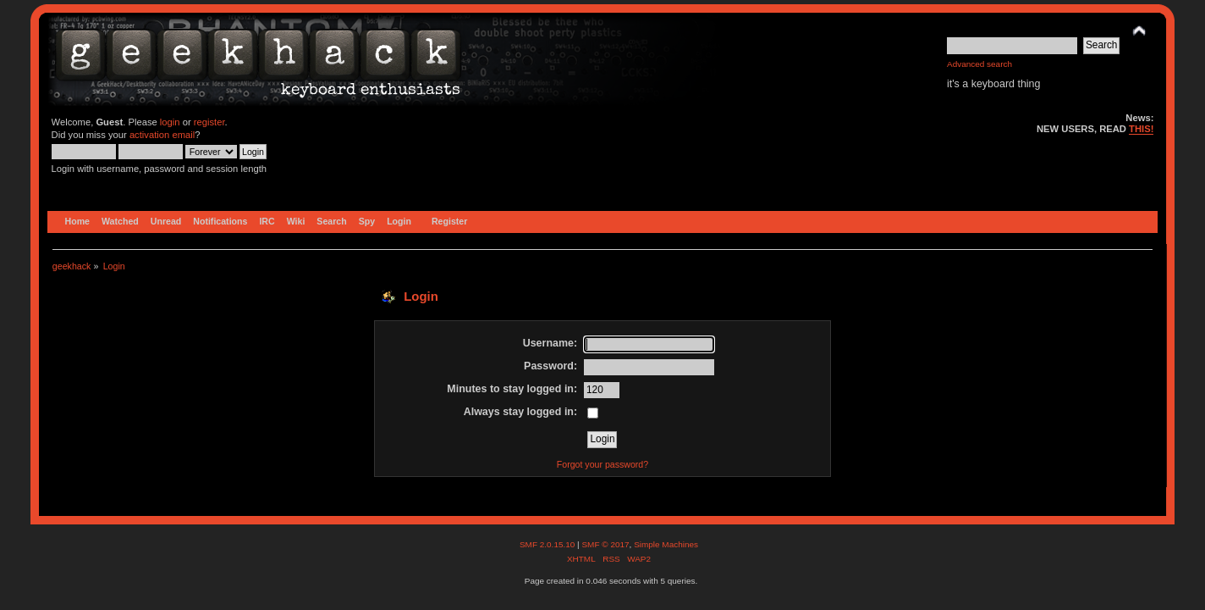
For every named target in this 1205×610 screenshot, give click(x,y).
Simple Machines (666, 544)
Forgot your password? (602, 464)
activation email (162, 135)
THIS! (1141, 129)
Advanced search (979, 64)
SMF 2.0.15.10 (548, 544)
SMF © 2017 (605, 544)
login (170, 122)
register (209, 122)
